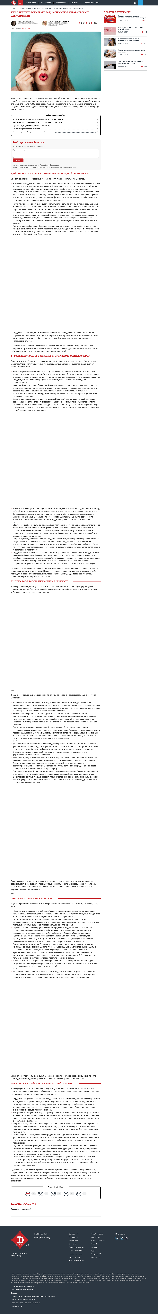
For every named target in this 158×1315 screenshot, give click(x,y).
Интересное (61, 3)
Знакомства (31, 3)
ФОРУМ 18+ (96, 1259)
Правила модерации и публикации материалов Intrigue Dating (33, 1297)
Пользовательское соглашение (22, 1291)
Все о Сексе (96, 1239)
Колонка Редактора (76, 1262)
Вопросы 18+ (96, 1255)
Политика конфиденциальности (22, 1288)
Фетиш (94, 1249)
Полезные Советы (91, 3)
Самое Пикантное (98, 1242)
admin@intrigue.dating (42, 1239)
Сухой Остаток (97, 1235)
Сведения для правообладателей (23, 1301)
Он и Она (74, 3)
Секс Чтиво (95, 1245)
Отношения (46, 3)
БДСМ (93, 1252)
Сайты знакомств (76, 1252)
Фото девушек (74, 1259)
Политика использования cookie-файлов (25, 1304)
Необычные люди (76, 1255)
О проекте (14, 1294)
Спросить (18, 162)
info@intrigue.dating (41, 1235)
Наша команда (16, 1307)
